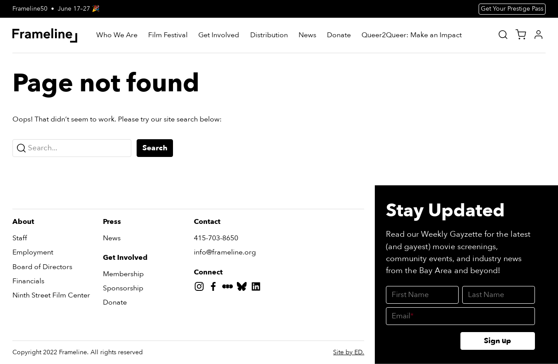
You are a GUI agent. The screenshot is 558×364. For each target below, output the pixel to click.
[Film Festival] (168, 35)
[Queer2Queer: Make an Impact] (412, 35)
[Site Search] (503, 34)
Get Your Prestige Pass (512, 8)
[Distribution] (269, 35)
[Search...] (71, 148)
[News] (307, 35)
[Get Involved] (218, 35)
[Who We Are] (117, 35)
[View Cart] (521, 34)
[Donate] (339, 35)
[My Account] (538, 34)
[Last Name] (498, 295)
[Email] (460, 316)
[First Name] (422, 295)
